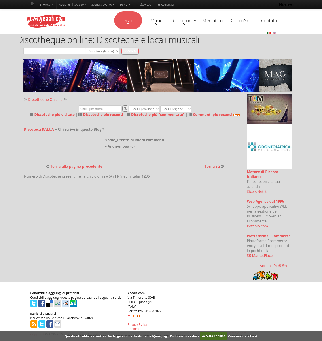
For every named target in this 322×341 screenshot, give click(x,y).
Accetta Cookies (213, 336)
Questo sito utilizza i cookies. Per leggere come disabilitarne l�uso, (113, 336)
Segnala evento (102, 4)
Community (184, 21)
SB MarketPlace (260, 255)
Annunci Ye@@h (273, 265)
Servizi (125, 4)
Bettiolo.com (257, 226)
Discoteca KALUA (39, 129)
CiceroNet (241, 20)
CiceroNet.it (257, 191)
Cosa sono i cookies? (242, 336)
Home (285, 4)
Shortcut (47, 4)
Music (156, 21)
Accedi (146, 4)
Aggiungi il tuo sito (72, 4)
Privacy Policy (137, 324)
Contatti (269, 20)
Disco (128, 21)
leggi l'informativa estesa (181, 336)
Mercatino (213, 20)
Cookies (133, 329)
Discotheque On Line (45, 99)
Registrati (165, 4)
